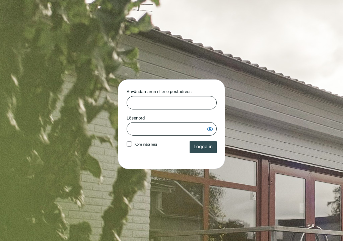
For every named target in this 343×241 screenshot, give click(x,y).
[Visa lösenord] (210, 129)
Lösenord (136, 117)
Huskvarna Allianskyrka (172, 44)
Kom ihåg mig (145, 144)
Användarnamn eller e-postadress (159, 91)
